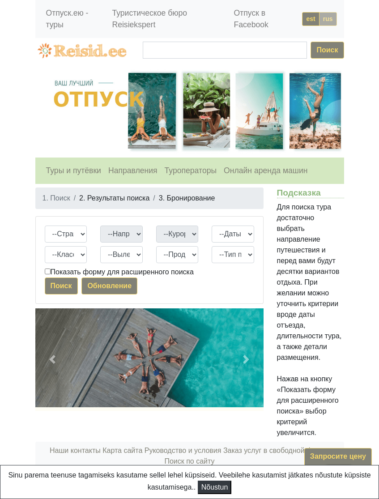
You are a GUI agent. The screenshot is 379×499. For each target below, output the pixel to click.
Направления (133, 170)
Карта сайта (122, 450)
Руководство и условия (183, 450)
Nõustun (214, 487)
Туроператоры (191, 170)
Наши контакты (75, 450)
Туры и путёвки (73, 170)
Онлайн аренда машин (265, 170)
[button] (52, 359)
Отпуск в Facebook (251, 19)
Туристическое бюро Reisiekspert (149, 19)
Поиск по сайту (189, 461)
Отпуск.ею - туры (67, 19)
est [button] (310, 18)
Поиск (327, 50)
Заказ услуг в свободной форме (276, 450)
